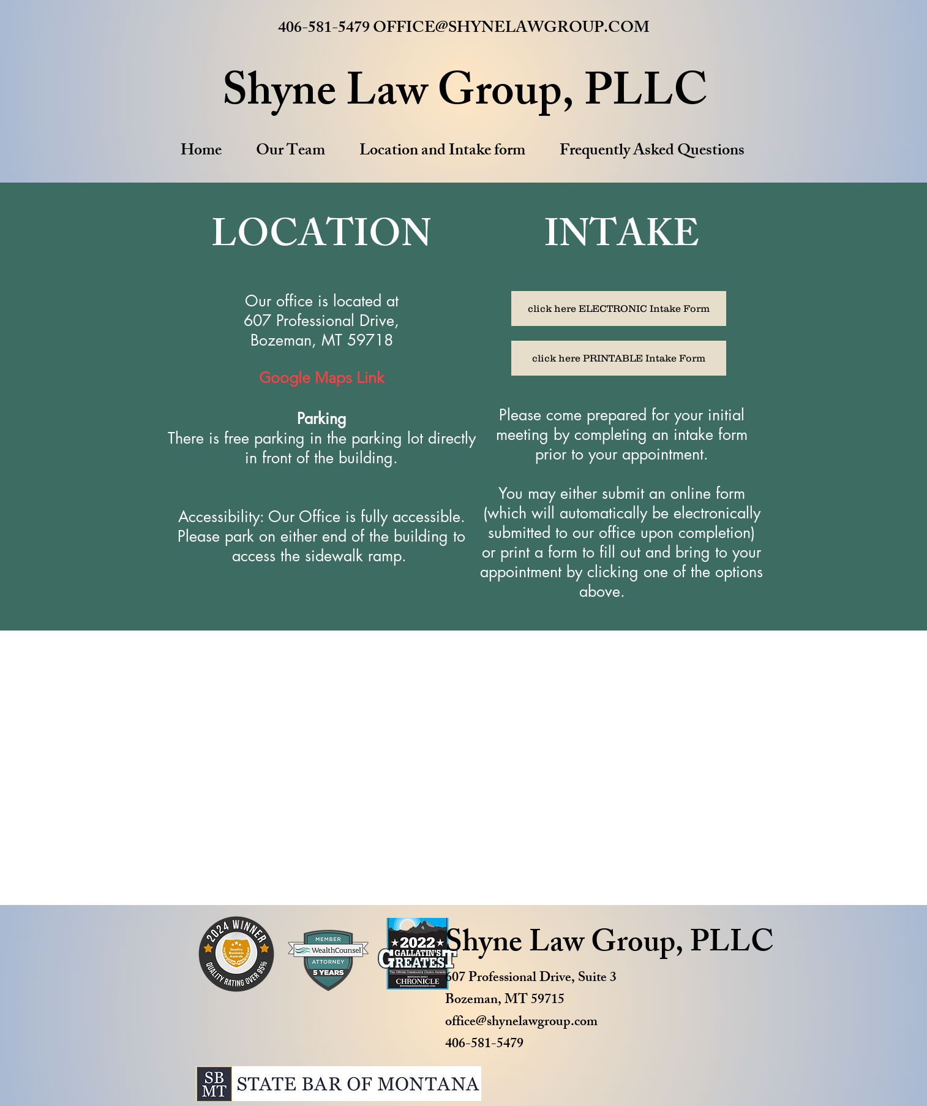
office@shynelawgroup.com (521, 1023)
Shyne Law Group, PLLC (609, 945)
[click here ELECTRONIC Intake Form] (618, 308)
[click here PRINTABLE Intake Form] (618, 358)
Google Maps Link (321, 377)
